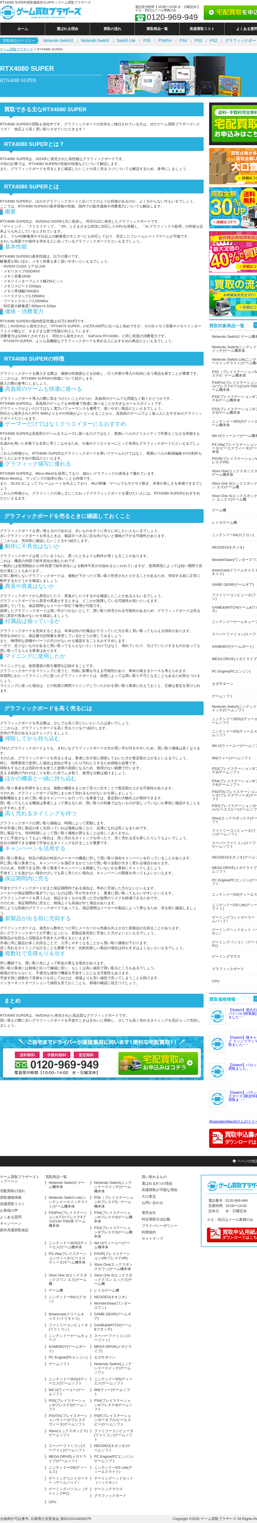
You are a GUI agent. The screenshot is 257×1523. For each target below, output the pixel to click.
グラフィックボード (110, 1496)
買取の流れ (112, 29)
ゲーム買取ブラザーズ (16, 49)
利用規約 (149, 1232)
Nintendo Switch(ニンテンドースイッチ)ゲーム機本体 (113, 1187)
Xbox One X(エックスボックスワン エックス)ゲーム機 (113, 1279)
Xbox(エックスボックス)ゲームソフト (68, 1433)
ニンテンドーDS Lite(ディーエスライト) (113, 1469)
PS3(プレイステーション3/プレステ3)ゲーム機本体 (113, 1232)
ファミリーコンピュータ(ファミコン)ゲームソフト (113, 1435)
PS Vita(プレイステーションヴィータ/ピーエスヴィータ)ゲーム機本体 (68, 1258)
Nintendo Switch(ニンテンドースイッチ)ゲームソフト (113, 1368)
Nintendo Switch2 (58, 40)
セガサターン (105, 1357)
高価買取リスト (202, 29)
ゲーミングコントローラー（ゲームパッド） (68, 1480)
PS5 (147, 40)
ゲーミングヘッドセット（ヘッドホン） (113, 1480)
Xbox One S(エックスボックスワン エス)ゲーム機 (68, 1279)
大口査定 (149, 1196)
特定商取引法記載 (156, 1219)
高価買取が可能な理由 (159, 1190)
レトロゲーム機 (106, 1290)
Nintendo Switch (95, 40)
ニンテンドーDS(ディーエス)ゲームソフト (113, 1381)
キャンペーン (10, 1223)
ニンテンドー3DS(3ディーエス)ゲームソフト (68, 1381)
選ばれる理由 (67, 29)
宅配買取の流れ (12, 1191)
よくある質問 (10, 1217)
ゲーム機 (56, 1290)
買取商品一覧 (157, 29)
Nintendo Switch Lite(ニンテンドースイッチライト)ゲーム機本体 (68, 1201)
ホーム (22, 29)
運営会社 (149, 1213)
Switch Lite (126, 40)
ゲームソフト (59, 1364)
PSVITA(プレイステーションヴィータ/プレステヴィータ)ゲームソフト (68, 1420)
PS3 (198, 40)
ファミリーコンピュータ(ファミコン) (68, 1327)
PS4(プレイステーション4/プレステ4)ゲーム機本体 (113, 1217)
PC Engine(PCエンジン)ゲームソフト (113, 1458)
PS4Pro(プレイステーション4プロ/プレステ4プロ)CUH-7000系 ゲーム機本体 (68, 1219)
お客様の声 (9, 1210)
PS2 (213, 40)
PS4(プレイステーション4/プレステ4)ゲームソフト (113, 1404)
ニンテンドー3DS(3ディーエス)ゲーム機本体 (68, 1245)
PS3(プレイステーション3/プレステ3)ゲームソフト (68, 1404)
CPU (52, 1502)
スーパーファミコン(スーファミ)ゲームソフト (67, 1448)
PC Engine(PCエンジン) (68, 1357)
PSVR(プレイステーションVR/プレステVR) (112, 1256)
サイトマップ (152, 1238)
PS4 (183, 40)
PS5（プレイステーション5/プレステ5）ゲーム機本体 (113, 1201)
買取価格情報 (10, 1197)
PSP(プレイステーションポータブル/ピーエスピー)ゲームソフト (112, 1420)
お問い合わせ (152, 1203)
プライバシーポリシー (159, 1226)
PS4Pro (165, 40)
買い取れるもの (154, 1177)
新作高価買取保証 (14, 1230)
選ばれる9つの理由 (157, 1183)
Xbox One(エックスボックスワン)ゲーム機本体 (113, 1266)
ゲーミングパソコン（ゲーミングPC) (68, 1491)
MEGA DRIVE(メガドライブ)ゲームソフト (67, 1458)
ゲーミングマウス (108, 1489)
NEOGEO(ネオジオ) (110, 1297)
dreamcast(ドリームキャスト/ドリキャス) (66, 1316)
